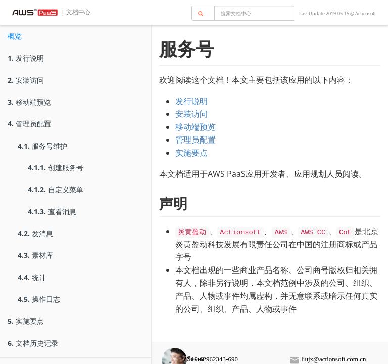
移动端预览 (29, 102)
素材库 (35, 255)
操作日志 (39, 299)
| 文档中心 (75, 12)
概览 (15, 36)
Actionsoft (365, 13)
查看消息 (52, 211)
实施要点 (26, 321)
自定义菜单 (55, 189)
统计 (32, 277)
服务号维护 (42, 146)
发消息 (35, 233)
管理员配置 (29, 123)
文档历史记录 (33, 343)
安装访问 (26, 80)
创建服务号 (55, 167)
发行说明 (26, 58)
